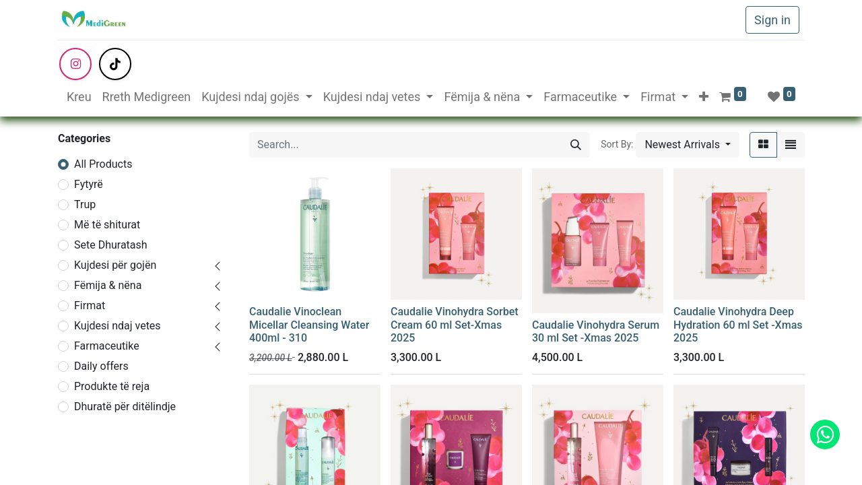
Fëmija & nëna (107, 285)
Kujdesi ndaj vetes (117, 325)
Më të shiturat (107, 224)
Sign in (772, 20)
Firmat (89, 305)
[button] (704, 96)
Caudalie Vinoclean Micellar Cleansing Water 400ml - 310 (309, 324)
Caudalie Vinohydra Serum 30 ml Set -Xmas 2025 (595, 331)
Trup (85, 204)
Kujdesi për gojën (115, 265)
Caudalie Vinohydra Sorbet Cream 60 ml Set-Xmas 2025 (455, 324)
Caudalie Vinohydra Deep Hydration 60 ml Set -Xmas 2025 (738, 324)
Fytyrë (88, 184)
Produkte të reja (112, 386)
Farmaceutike (106, 346)
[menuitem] (79, 96)
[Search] (576, 145)
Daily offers (101, 366)
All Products (103, 164)
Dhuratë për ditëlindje (125, 406)
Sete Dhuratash (110, 244)
